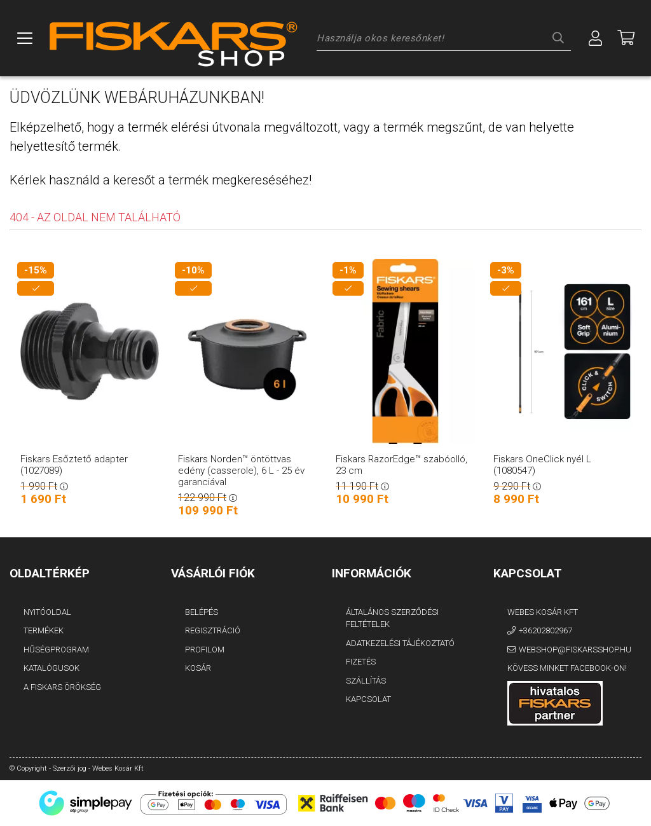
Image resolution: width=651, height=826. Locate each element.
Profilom (204, 649)
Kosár (198, 668)
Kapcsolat (368, 699)
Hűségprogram (56, 649)
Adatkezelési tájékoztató (400, 643)
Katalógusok (51, 668)
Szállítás (366, 680)
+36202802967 (545, 630)
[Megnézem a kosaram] (626, 38)
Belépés (201, 612)
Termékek (44, 630)
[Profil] (595, 38)
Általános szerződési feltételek (392, 618)
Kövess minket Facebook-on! (567, 668)
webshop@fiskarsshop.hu (575, 649)
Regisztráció (212, 630)
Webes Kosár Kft (542, 612)
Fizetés (361, 661)
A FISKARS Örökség (62, 687)
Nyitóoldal (47, 612)
